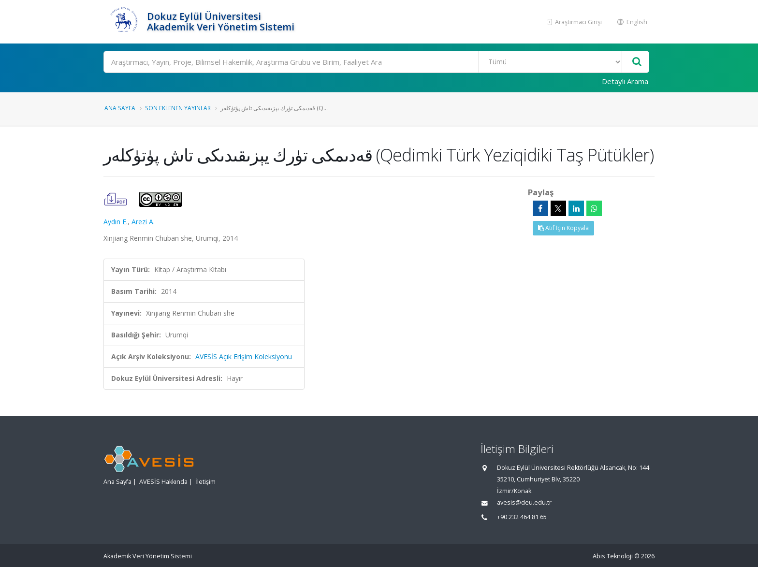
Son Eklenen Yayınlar (178, 108)
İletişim (205, 482)
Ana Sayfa (119, 108)
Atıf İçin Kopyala (563, 228)
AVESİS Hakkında (163, 482)
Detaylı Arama (625, 81)
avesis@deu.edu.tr (524, 502)
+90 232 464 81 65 (522, 517)
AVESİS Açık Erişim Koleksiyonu (243, 356)
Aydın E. (115, 221)
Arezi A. (143, 221)
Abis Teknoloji (613, 556)
